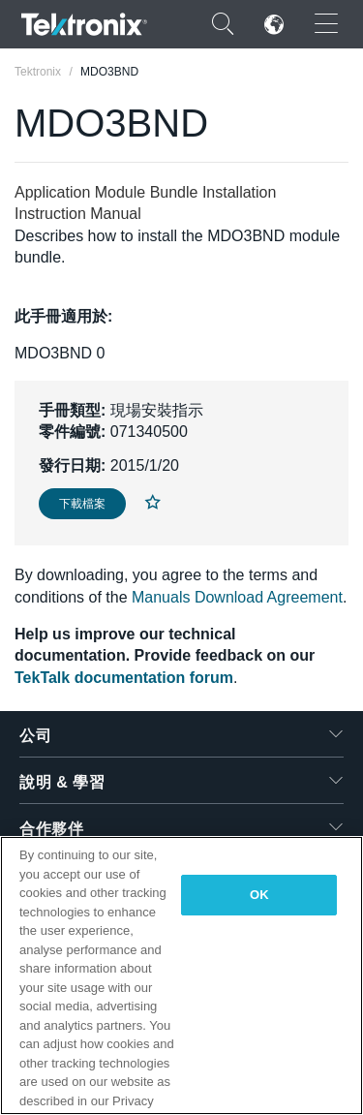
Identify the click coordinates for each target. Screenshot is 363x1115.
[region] (181, 975)
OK (259, 894)
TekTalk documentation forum (124, 677)
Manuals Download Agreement (237, 597)
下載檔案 (82, 504)
